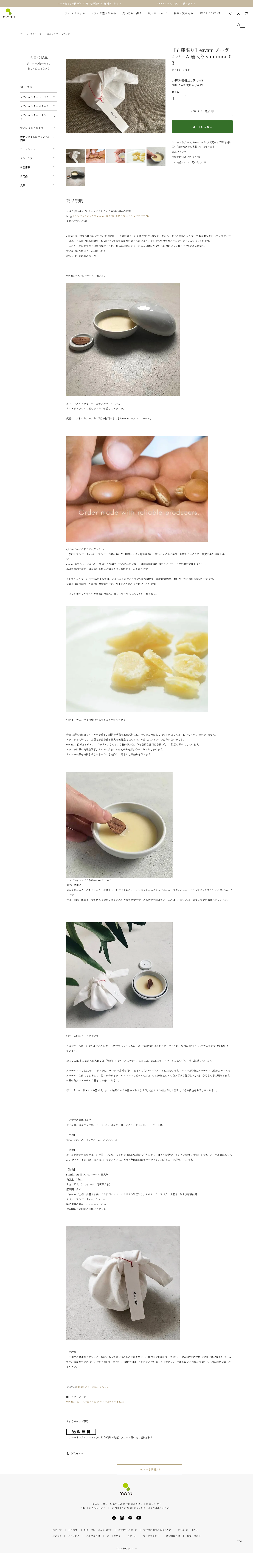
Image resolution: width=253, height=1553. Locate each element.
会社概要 (72, 1530)
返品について (179, 152)
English (56, 1535)
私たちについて (157, 13)
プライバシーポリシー (189, 1530)
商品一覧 (57, 1530)
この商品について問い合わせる (189, 162)
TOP (22, 34)
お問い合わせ (194, 1535)
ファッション (27, 149)
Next (160, 96)
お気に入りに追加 (202, 111)
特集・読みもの (183, 13)
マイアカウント (151, 1535)
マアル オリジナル (73, 13)
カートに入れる (202, 127)
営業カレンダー (139, 1508)
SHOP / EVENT (210, 13)
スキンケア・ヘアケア (58, 34)
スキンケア (36, 34)
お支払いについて (127, 1530)
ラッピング (73, 1535)
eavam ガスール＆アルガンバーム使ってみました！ (96, 1401)
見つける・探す (132, 13)
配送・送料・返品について (98, 1530)
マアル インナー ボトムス (34, 106)
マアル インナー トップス (34, 97)
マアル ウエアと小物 (31, 127)
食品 (22, 185)
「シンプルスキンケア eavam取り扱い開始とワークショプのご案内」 (111, 216)
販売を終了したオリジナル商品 (35, 138)
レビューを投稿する (149, 1469)
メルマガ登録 (93, 1535)
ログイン (131, 1535)
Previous (71, 96)
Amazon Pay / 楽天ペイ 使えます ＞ (176, 3)
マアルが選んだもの (103, 13)
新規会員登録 (173, 1535)
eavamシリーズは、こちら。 (92, 1386)
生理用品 (25, 167)
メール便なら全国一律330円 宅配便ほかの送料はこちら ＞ (89, 3)
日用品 (24, 176)
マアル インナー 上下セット (34, 116)
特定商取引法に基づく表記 (186, 157)
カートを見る (113, 1535)
